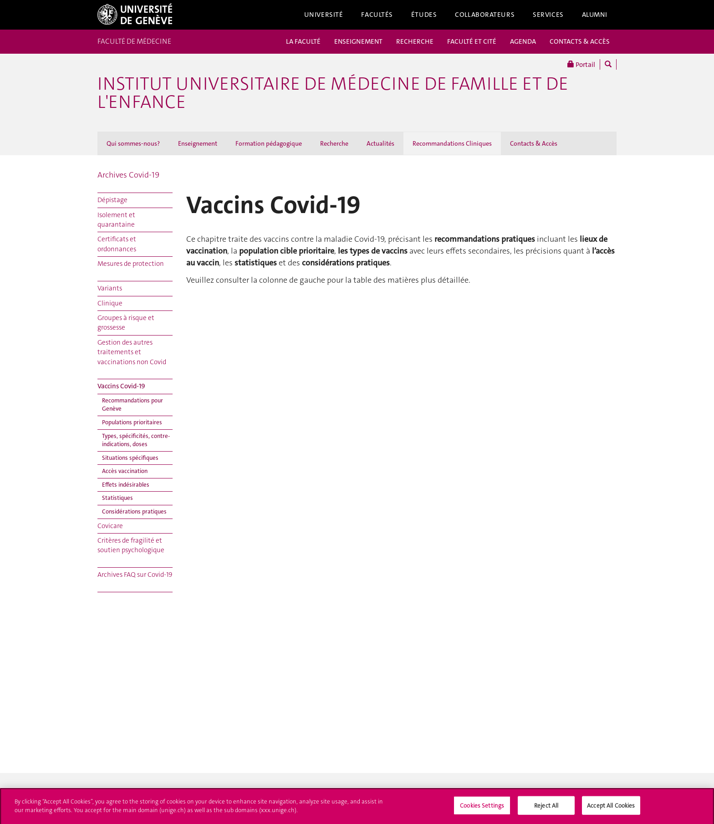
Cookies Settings (482, 807)
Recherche (334, 143)
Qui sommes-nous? (133, 143)
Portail (581, 64)
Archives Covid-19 (128, 174)
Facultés (377, 14)
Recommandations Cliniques (452, 143)
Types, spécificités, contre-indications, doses (136, 440)
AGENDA (523, 41)
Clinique (109, 303)
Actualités (380, 143)
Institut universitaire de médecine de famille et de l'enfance (332, 93)
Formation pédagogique (268, 143)
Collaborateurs (485, 14)
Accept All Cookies (611, 807)
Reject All (546, 807)
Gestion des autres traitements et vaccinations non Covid (131, 352)
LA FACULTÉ (303, 41)
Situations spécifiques (130, 458)
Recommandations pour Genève (132, 405)
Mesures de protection (130, 263)
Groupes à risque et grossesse (125, 322)
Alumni (594, 14)
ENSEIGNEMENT (358, 41)
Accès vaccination (125, 471)
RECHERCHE (415, 41)
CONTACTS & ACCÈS (580, 41)
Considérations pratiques (134, 511)
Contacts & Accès (533, 143)
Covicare (110, 525)
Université (323, 14)
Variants (109, 288)
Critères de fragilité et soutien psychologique (130, 545)
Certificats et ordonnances (116, 243)
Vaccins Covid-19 (121, 386)
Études (424, 14)
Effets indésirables (125, 484)
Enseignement (197, 143)
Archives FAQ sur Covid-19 (134, 574)
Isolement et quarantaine (116, 219)
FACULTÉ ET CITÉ (471, 41)
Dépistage (112, 199)
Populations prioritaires (132, 422)
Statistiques (117, 498)
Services (548, 14)
